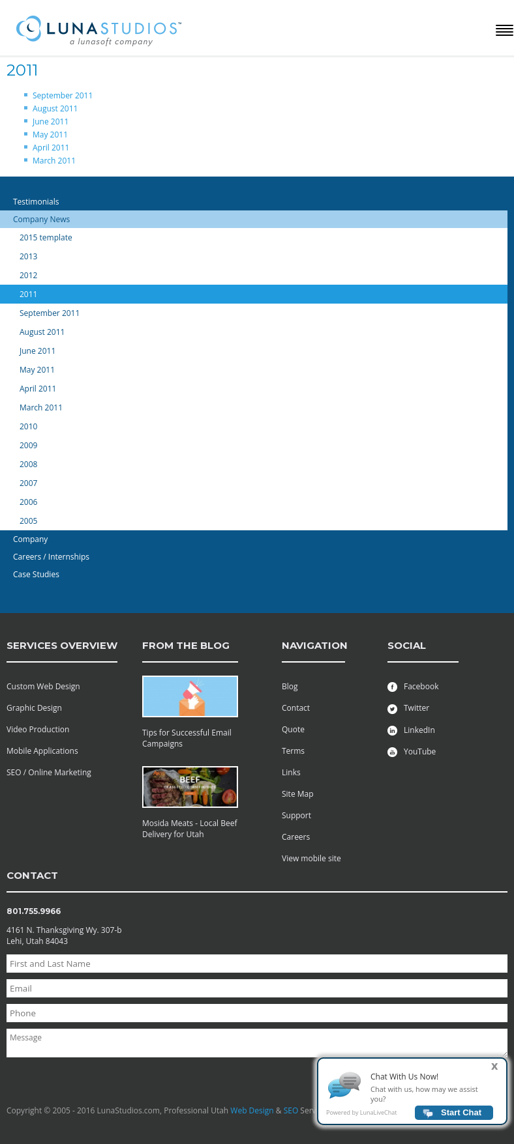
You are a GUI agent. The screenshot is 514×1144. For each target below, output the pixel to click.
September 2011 (63, 95)
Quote (293, 729)
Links (291, 772)
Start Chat (461, 1117)
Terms (293, 750)
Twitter (408, 707)
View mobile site (311, 858)
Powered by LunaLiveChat (361, 1117)
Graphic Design (34, 707)
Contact (296, 707)
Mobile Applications (42, 750)
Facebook (412, 686)
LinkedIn (411, 730)
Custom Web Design (43, 686)
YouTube (411, 751)
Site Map (298, 793)
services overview (62, 645)
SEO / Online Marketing (49, 772)
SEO (291, 1110)
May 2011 (50, 134)
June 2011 (50, 121)
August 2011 (55, 108)
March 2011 (54, 160)
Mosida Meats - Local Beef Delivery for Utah (189, 829)
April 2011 (51, 147)
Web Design (251, 1110)
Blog (290, 686)
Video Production (38, 729)
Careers (296, 836)
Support (296, 815)
